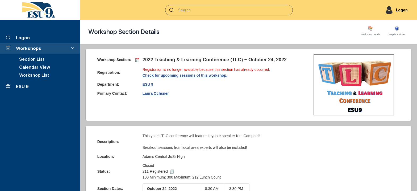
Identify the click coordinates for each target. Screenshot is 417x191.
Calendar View (34, 67)
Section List (31, 59)
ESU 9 (148, 84)
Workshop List (34, 75)
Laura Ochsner (156, 93)
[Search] (229, 10)
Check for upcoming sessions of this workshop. (185, 75)
